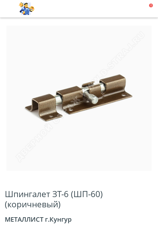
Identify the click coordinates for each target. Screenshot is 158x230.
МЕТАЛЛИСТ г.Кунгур (38, 219)
